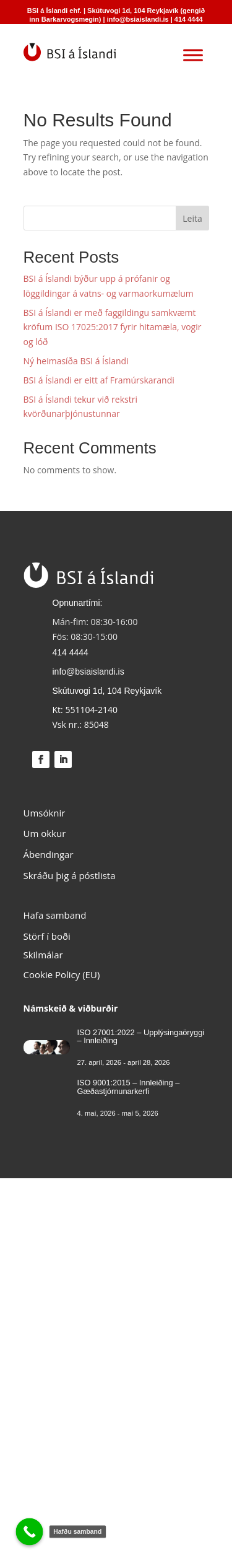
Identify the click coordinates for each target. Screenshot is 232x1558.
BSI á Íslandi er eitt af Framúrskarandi (99, 380)
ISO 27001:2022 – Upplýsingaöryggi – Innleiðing (141, 1037)
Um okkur (45, 833)
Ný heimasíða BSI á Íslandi (76, 361)
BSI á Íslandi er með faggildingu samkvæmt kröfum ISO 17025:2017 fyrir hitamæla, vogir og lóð (113, 327)
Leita (192, 218)
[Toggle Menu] (193, 55)
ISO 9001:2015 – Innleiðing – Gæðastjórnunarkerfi (128, 1087)
